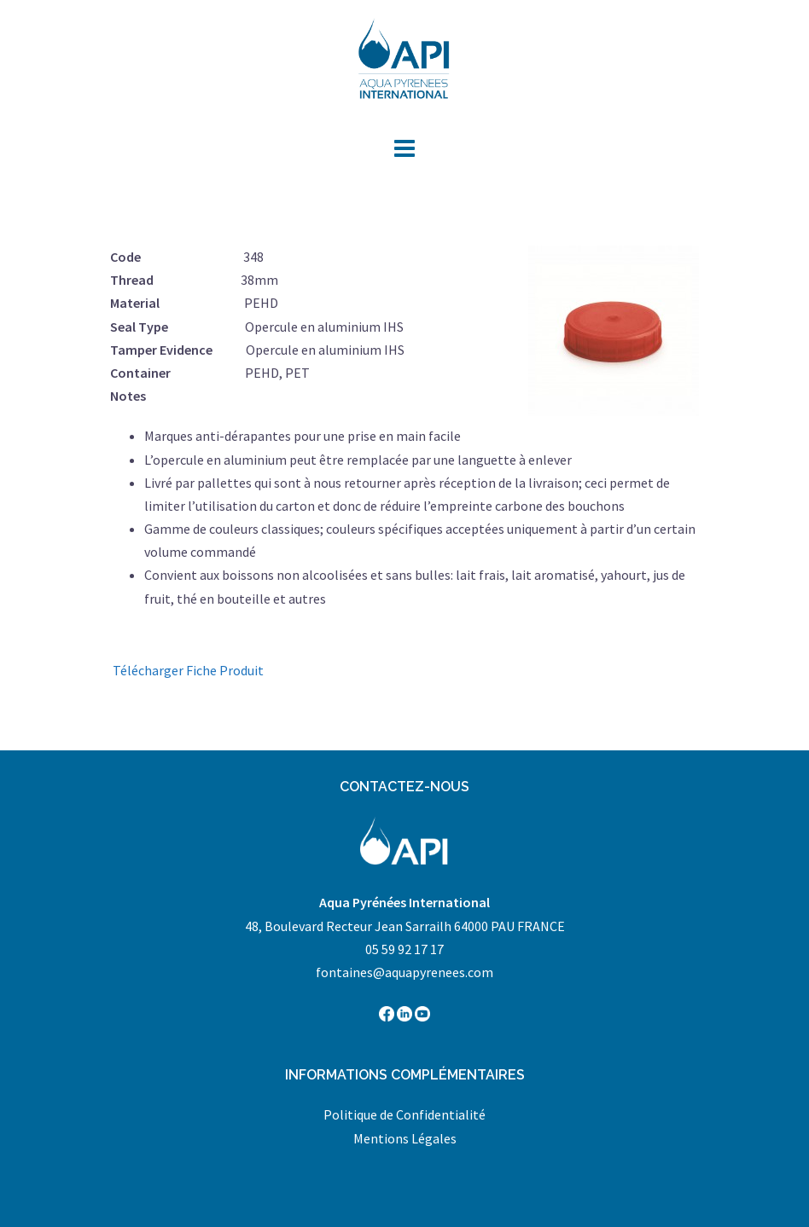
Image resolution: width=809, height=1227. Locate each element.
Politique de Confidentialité (404, 1114)
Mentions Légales (405, 1138)
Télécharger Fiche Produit (188, 670)
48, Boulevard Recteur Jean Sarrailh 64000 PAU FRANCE (405, 926)
